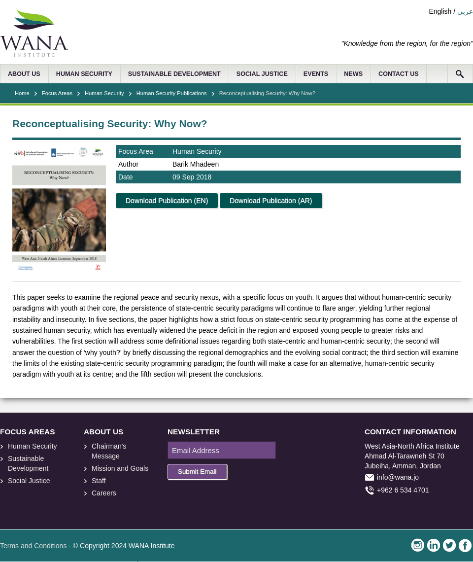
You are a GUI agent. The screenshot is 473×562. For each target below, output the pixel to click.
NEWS (353, 73)
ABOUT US (24, 73)
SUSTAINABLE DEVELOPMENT (174, 73)
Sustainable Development (28, 463)
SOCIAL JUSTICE (262, 73)
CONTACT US (398, 73)
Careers (104, 493)
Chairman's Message (109, 451)
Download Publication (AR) (271, 201)
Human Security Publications (171, 93)
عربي (465, 11)
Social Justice (29, 481)
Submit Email (197, 471)
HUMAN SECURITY (84, 73)
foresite (19, 503)
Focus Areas (57, 93)
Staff (99, 481)
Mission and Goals (120, 468)
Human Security (104, 93)
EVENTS (316, 73)
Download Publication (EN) (167, 201)
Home (22, 93)
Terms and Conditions (33, 546)
